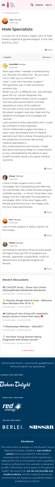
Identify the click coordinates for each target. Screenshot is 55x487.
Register (39, 5)
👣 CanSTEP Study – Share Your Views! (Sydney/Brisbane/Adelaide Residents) (24, 289)
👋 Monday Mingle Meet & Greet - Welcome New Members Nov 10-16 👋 (27, 302)
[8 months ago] (9, 294)
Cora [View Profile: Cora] (11, 20)
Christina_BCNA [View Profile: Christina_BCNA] (24, 294)
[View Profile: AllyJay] (5, 244)
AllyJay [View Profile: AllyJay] (12, 243)
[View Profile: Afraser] (5, 177)
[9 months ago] (9, 320)
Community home (11, 363)
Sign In (48, 5)
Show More (27, 350)
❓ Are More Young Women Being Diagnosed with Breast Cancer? (22, 338)
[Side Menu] (3, 5)
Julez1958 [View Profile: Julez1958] (13, 64)
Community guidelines (38, 363)
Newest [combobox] (47, 57)
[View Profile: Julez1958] (5, 65)
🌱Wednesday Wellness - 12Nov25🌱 (23, 326)
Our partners (35, 366)
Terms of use (17, 366)
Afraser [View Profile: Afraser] (12, 176)
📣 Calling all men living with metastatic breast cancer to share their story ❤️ (25, 315)
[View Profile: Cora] (5, 21)
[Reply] (48, 50)
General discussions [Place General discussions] (10, 13)
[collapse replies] (27, 62)
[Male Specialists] (13, 67)
